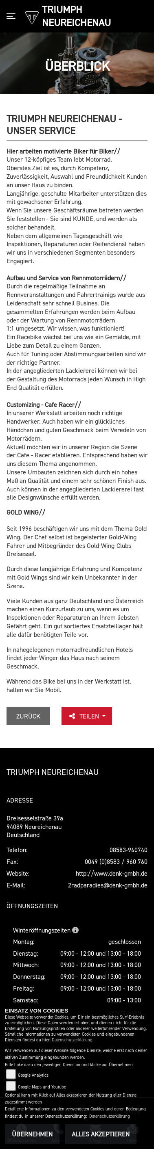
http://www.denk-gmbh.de (111, 873)
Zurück (28, 716)
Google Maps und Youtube (42, 1087)
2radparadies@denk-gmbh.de (107, 885)
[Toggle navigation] (13, 16)
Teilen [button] (84, 716)
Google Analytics (33, 1075)
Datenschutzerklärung (72, 1040)
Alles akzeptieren (101, 1134)
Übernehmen (32, 1134)
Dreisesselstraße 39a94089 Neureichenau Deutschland (35, 826)
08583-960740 (128, 850)
